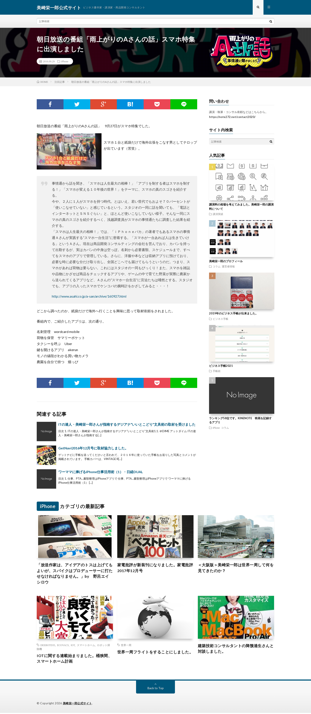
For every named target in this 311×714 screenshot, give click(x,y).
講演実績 (218, 214)
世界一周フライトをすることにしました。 (155, 652)
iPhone (64, 61)
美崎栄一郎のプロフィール (226, 261)
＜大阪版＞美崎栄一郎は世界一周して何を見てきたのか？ (236, 568)
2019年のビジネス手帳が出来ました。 (233, 314)
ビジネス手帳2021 (221, 366)
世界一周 (126, 646)
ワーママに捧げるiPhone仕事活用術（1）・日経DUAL (100, 472)
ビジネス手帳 (220, 319)
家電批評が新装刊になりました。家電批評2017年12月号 (155, 568)
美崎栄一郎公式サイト (77, 704)
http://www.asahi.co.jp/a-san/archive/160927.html (89, 297)
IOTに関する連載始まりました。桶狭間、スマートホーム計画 (74, 659)
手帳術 (217, 371)
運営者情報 (228, 266)
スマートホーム (86, 646)
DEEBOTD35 (47, 646)
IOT (73, 646)
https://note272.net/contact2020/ (232, 117)
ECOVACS (63, 646)
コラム (217, 266)
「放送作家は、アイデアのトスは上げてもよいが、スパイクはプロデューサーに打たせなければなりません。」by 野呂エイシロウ (75, 574)
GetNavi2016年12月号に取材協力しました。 (93, 448)
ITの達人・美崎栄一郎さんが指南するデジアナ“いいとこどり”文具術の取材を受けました (126, 425)
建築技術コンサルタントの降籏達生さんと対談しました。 (236, 649)
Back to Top (156, 689)
